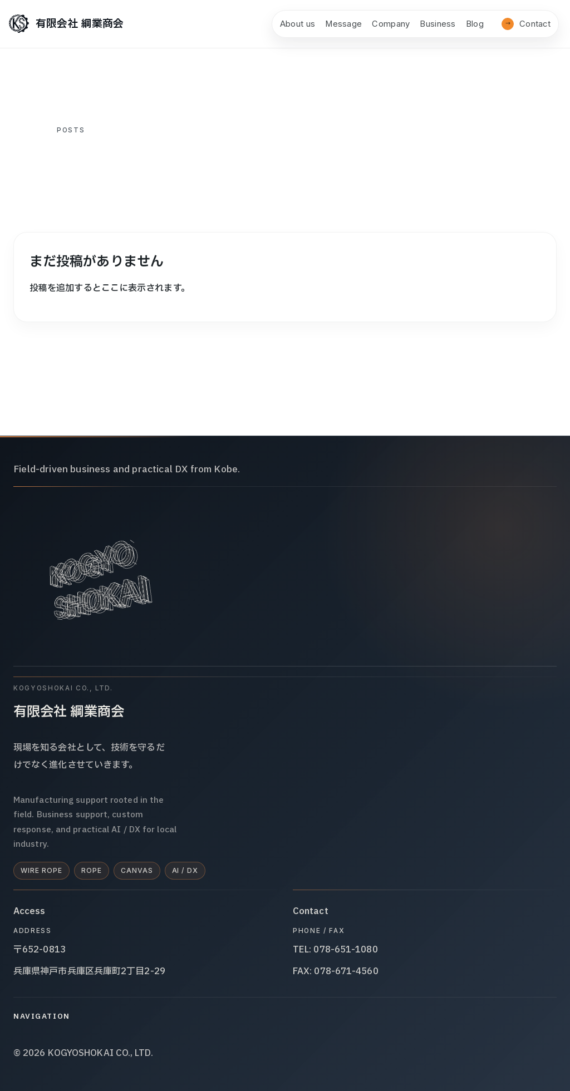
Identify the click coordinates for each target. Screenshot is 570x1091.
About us (297, 24)
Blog (475, 24)
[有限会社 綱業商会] (66, 24)
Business (437, 24)
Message (343, 24)
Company (391, 24)
